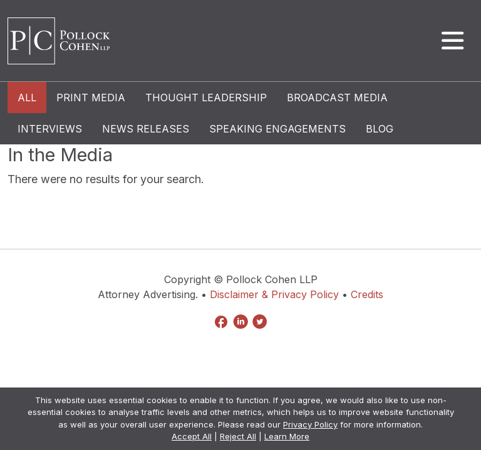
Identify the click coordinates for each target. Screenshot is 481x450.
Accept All (192, 436)
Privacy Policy (310, 424)
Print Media (90, 97)
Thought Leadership (206, 97)
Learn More (286, 436)
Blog (379, 128)
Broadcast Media (337, 97)
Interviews (50, 128)
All (27, 97)
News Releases (145, 128)
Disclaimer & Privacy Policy (274, 294)
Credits (367, 294)
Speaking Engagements (277, 128)
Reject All (238, 436)
